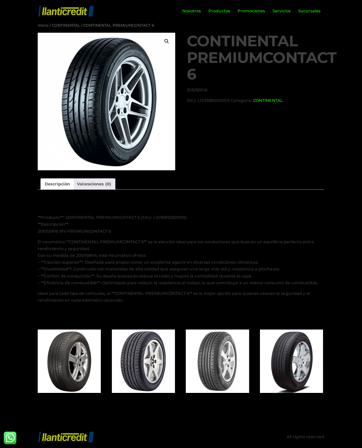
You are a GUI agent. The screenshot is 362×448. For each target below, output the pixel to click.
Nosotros (191, 11)
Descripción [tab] (57, 184)
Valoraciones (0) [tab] (94, 184)
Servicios (282, 11)
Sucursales (309, 11)
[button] (166, 41)
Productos (219, 11)
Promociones (251, 11)
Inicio (43, 25)
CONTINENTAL (66, 25)
